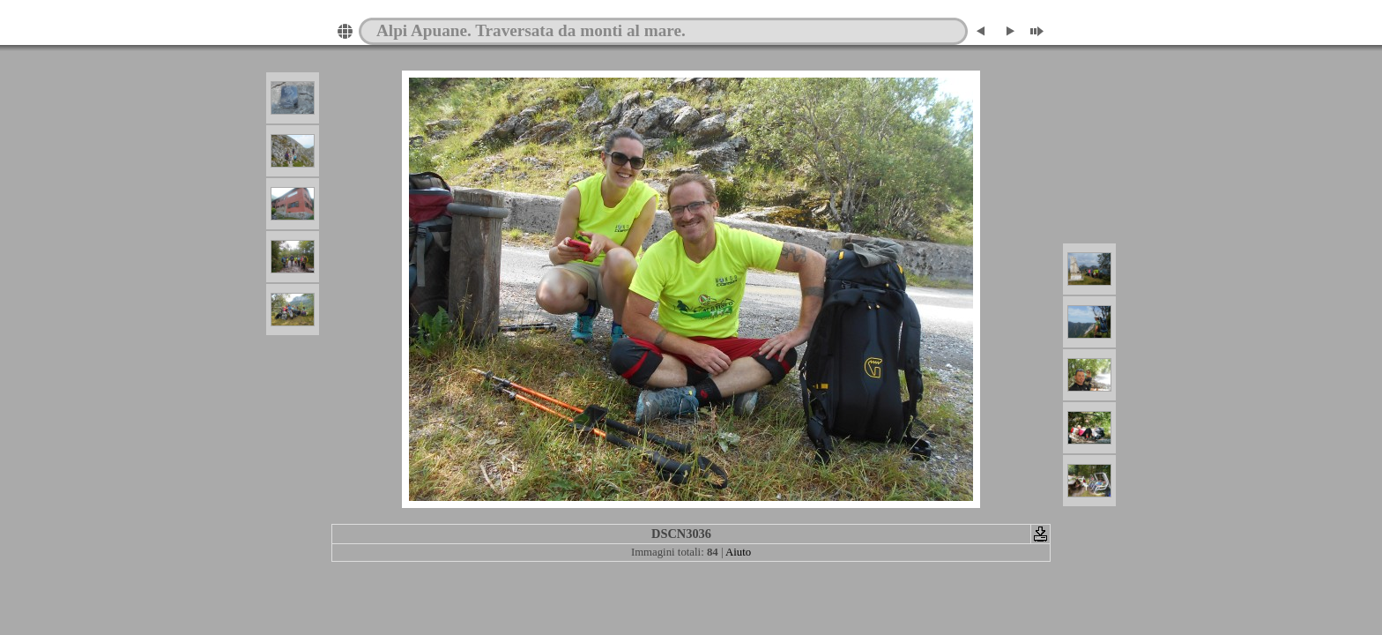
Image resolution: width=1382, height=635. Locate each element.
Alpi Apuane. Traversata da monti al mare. (531, 30)
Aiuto (738, 552)
